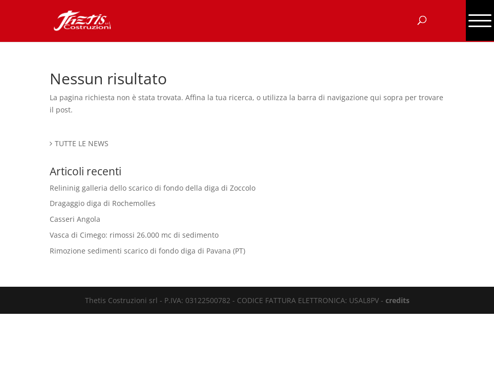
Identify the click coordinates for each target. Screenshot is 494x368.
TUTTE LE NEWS (82, 143)
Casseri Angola (75, 219)
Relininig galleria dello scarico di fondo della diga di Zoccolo (152, 188)
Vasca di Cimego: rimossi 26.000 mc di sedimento (134, 235)
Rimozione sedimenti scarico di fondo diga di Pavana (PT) (147, 251)
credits (397, 300)
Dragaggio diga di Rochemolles (103, 203)
